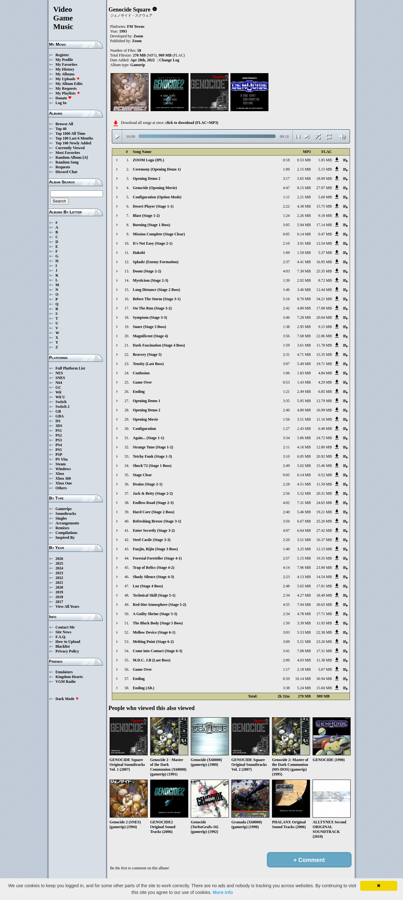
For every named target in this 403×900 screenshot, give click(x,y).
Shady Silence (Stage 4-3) (153, 577)
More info (223, 892)
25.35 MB (324, 271)
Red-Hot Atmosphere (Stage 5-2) (159, 604)
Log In (61, 103)
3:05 (286, 225)
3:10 (286, 456)
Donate (64, 98)
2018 (59, 597)
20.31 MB (324, 493)
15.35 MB (324, 354)
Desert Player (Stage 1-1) (153, 206)
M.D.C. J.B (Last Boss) (152, 660)
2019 (59, 592)
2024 (59, 568)
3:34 (286, 438)
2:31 (286, 354)
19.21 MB (324, 512)
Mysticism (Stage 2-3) (150, 280)
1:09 (286, 169)
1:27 (286, 428)
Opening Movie (145, 419)
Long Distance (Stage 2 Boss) (156, 289)
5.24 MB (304, 688)
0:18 (286, 160)
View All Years (67, 606)
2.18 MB (304, 669)
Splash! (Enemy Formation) (156, 262)
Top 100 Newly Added (73, 143)
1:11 (286, 197)
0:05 (286, 234)
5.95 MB (304, 401)
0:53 (286, 382)
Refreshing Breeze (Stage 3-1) (157, 521)
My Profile (64, 59)
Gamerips (64, 509)
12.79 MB (324, 401)
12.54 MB (324, 243)
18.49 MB (324, 595)
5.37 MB (325, 252)
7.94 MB (304, 604)
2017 (59, 601)
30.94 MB (324, 678)
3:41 (286, 651)
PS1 (59, 430)
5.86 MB (304, 438)
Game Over (142, 382)
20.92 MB (324, 456)
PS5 (59, 449)
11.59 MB (324, 484)
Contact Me (65, 627)
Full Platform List (70, 368)
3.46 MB (304, 289)
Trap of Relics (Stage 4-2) (153, 567)
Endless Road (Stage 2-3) (153, 502)
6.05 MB (304, 456)
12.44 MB (324, 289)
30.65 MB (324, 604)
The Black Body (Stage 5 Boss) (158, 623)
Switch (61, 402)
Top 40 (61, 128)
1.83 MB (304, 373)
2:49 (286, 465)
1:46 (286, 289)
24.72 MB (324, 438)
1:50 (286, 623)
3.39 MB (304, 623)
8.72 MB (325, 280)
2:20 (286, 540)
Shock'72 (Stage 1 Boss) (152, 465)
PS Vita (62, 459)
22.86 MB (324, 336)
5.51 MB (304, 641)
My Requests (66, 88)
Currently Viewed (70, 148)
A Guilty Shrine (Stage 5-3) (155, 614)
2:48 (286, 586)
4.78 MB (304, 614)
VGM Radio (66, 681)
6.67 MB (304, 521)
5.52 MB (304, 493)
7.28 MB (304, 317)
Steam (61, 464)
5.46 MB (304, 512)
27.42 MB (324, 530)
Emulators (64, 672)
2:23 (286, 577)
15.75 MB (324, 206)
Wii (58, 392)
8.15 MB (304, 188)
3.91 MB (304, 243)
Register (62, 55)
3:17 (286, 178)
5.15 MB (325, 169)
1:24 (286, 215)
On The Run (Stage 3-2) (152, 308)
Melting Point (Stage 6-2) (153, 641)
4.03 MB (304, 660)
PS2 (59, 435)
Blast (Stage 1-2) (146, 215)
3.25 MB (304, 549)
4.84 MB (325, 373)
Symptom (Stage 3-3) (150, 317)
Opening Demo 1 (146, 401)
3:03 (286, 632)
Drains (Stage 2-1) (148, 484)
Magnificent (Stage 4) (150, 336)
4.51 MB (304, 484)
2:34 (286, 595)
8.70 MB (304, 299)
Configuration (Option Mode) (157, 197)
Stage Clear (142, 475)
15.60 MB (324, 688)
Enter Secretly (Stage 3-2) (154, 530)
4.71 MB (304, 354)
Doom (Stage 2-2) (147, 271)
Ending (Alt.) (143, 688)
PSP (59, 454)
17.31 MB (324, 651)
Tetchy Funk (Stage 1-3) (152, 456)
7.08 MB (304, 651)
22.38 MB (324, 632)
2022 (59, 578)
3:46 (286, 317)
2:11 (286, 447)
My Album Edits (69, 83)
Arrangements (67, 523)
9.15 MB (325, 326)
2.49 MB (304, 391)
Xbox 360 (63, 478)
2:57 (286, 558)
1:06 (286, 373)
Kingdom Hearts (69, 677)
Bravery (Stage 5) (147, 354)
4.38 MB (304, 206)
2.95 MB (304, 326)
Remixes (62, 528)
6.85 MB (325, 391)
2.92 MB (304, 280)
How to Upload (68, 641)
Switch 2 (63, 406)
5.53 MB (304, 632)
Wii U (60, 397)
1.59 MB (304, 252)
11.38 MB (324, 660)
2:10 (286, 243)
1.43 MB (304, 382)
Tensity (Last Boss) (148, 364)
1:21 (286, 391)
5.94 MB (304, 225)
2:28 (286, 484)
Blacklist (63, 646)
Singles (61, 518)
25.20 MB (324, 521)
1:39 (286, 280)
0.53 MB (304, 160)
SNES (60, 378)
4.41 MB (304, 262)
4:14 (286, 567)
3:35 (286, 401)
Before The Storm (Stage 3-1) (157, 299)
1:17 (286, 669)
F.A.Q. (61, 637)
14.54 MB (324, 577)
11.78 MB (324, 345)
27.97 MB (324, 188)
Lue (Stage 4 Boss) (148, 586)
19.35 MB (324, 558)
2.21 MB (304, 197)
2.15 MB (304, 169)
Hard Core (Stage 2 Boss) (153, 512)
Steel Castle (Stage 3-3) (152, 540)
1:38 (286, 326)
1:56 (286, 419)
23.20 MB (324, 641)
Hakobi (139, 252)
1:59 (286, 345)
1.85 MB (325, 160)
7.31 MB (304, 502)
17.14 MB (324, 225)
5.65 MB (304, 178)
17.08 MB (324, 308)
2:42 (286, 308)
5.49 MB (304, 364)
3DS (59, 425)
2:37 (286, 262)
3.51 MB (304, 419)
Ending (139, 391)
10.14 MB (303, 678)
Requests (63, 167)
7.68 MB (304, 336)
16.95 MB (324, 262)
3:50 (286, 521)
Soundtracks (66, 513)
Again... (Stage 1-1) (148, 438)
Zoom (138, 36)
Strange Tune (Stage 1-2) (153, 447)
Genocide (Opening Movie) (155, 188)
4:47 (286, 188)
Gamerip (137, 65)
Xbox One (64, 483)
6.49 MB (325, 428)
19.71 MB (324, 364)
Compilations (67, 532)
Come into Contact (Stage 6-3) (157, 651)
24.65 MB (324, 502)
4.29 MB (325, 382)
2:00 (286, 660)
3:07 (286, 364)
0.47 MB (325, 234)
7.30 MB (304, 271)
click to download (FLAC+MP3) (191, 122)
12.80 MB (324, 447)
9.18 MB (325, 215)
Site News (64, 632)
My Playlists (68, 93)
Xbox (60, 473)
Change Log (169, 60)
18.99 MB (324, 178)
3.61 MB (304, 345)
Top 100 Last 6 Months (74, 138)
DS (58, 421)
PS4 (59, 445)
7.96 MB (304, 567)
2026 (59, 558)
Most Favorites (68, 152)
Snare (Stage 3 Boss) (149, 326)
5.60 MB (325, 197)
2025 (59, 563)
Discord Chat (66, 172)
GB (58, 411)
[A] (85, 157)
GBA (60, 416)
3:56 (286, 336)
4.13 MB (304, 577)
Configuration (144, 428)
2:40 (286, 410)
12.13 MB (324, 549)
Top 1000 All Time (70, 133)
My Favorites (66, 64)
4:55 (286, 604)
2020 (59, 587)
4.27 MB (304, 595)
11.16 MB (324, 419)
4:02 (286, 502)
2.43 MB (304, 428)
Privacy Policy (67, 651)
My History (65, 69)
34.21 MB (324, 299)
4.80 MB (304, 308)
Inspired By (65, 537)
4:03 (286, 271)
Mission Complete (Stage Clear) (159, 234)
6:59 (286, 678)
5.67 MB (325, 669)
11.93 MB (324, 623)
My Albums (65, 74)
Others (61, 488)
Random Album (69, 157)
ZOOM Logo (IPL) (148, 160)
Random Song (67, 162)
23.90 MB (324, 567)
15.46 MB (324, 465)
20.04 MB (324, 317)
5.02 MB (304, 465)
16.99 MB (324, 410)
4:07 (286, 530)
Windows (63, 469)
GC (58, 387)
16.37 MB (324, 540)
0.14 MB (304, 234)
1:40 (286, 549)
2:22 (286, 206)
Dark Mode (67, 699)
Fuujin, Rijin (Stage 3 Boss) (155, 549)
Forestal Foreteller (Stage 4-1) (157, 558)
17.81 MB (324, 586)
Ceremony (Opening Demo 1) (157, 169)
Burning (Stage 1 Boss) (151, 225)
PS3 (59, 440)
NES (59, 373)
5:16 (286, 299)
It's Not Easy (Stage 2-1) (153, 243)
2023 (59, 573)
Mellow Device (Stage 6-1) (154, 632)
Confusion (141, 373)
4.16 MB (304, 447)
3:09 (286, 641)
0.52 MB (325, 475)
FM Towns (135, 26)
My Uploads (68, 79)
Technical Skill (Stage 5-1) (154, 595)
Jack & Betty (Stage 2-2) (153, 493)
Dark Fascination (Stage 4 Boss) (159, 345)
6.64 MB (304, 530)
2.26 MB (304, 215)
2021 (59, 582)
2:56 (286, 493)
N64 (59, 382)
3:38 (286, 688)
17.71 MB (324, 614)
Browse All (64, 124)
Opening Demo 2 (146, 178)
